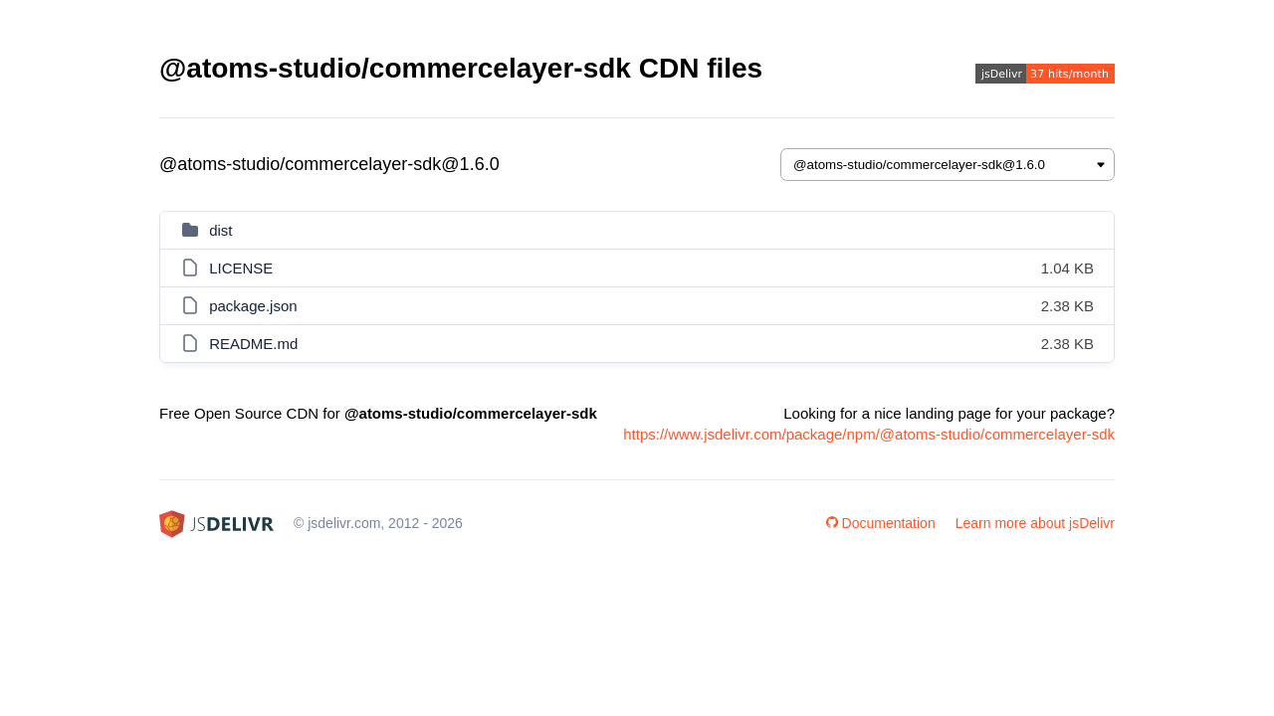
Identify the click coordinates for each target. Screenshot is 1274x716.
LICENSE (241, 268)
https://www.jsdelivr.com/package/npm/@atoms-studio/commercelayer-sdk (869, 434)
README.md (253, 343)
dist (220, 230)
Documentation (881, 523)
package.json (253, 305)
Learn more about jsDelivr (1035, 523)
